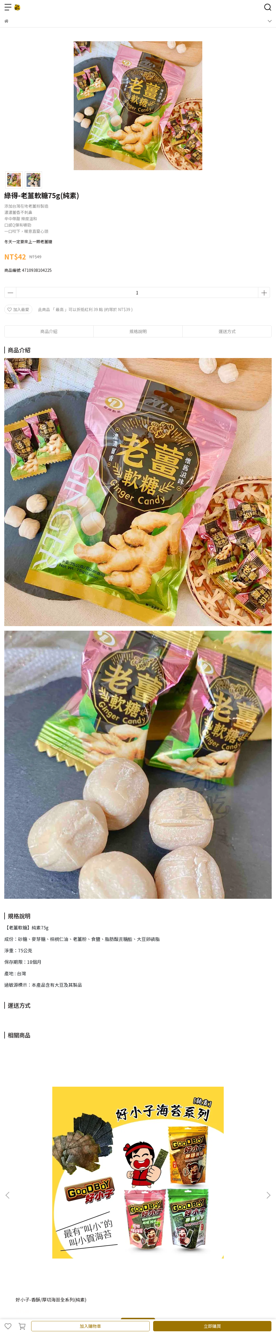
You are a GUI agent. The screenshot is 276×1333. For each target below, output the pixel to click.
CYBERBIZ (135, 1311)
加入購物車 (90, 1326)
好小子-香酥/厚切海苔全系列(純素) (51, 1128)
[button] (268, 1109)
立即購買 (212, 1326)
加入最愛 (18, 309)
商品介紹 (48, 331)
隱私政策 (107, 1194)
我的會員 (31, 1194)
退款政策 (69, 1194)
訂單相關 (50, 1194)
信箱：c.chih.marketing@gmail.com (38, 1244)
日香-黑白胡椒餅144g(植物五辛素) (136, 1128)
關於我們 (12, 1194)
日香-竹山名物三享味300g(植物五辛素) (222, 1131)
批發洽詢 (88, 1194)
